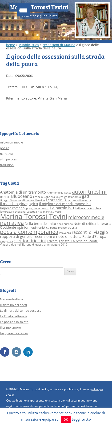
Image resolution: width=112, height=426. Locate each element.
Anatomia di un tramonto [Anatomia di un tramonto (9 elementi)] (23, 192)
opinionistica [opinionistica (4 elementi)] (40, 227)
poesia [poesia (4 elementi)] (72, 227)
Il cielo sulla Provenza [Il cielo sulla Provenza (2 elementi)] (77, 200)
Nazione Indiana (11, 299)
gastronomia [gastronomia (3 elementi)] (72, 197)
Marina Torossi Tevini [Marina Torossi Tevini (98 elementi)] (33, 216)
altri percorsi (8, 159)
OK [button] (66, 419)
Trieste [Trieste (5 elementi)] (52, 241)
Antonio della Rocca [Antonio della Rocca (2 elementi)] (59, 192)
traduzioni (7, 165)
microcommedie (11, 142)
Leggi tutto (81, 419)
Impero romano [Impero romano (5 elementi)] (12, 208)
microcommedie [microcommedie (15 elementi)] (86, 217)
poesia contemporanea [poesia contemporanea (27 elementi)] (29, 231)
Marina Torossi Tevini (39, 7)
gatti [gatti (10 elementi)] (86, 196)
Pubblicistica (29, 45)
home (10, 45)
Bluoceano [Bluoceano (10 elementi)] (21, 196)
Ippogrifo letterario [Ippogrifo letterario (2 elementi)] (37, 208)
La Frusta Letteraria (13, 316)
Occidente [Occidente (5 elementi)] (8, 227)
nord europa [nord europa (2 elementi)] (65, 224)
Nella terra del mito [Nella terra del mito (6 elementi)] (40, 223)
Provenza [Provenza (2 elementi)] (65, 233)
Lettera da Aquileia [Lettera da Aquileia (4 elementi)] (88, 208)
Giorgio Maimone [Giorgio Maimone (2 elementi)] (10, 200)
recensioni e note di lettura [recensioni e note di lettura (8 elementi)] (57, 236)
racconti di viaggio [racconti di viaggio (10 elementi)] (90, 232)
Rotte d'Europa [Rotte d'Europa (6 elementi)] (94, 236)
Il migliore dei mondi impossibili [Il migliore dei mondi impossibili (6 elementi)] (65, 203)
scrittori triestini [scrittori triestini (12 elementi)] (30, 240)
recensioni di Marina (59, 45)
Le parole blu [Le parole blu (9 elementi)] (62, 208)
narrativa (6, 153)
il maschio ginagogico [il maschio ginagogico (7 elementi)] (19, 203)
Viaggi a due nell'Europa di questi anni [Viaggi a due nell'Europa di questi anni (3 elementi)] (25, 245)
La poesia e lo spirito (14, 322)
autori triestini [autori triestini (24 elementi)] (89, 191)
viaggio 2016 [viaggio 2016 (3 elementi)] (59, 245)
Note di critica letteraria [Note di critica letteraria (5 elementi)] (92, 223)
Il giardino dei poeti (13, 305)
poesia (4, 148)
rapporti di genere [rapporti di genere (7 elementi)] (16, 236)
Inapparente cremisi (14, 333)
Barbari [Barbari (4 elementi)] (5, 197)
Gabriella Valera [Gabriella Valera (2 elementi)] (53, 197)
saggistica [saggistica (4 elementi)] (6, 241)
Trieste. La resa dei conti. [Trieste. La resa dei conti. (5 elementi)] (78, 241)
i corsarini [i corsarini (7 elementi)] (55, 200)
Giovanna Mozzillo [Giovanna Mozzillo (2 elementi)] (33, 200)
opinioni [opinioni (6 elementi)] (23, 227)
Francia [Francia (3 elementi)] (38, 197)
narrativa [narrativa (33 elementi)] (12, 223)
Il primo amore (10, 327)
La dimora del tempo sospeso (20, 310)
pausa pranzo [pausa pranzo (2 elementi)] (58, 227)
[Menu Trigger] (23, 10)
